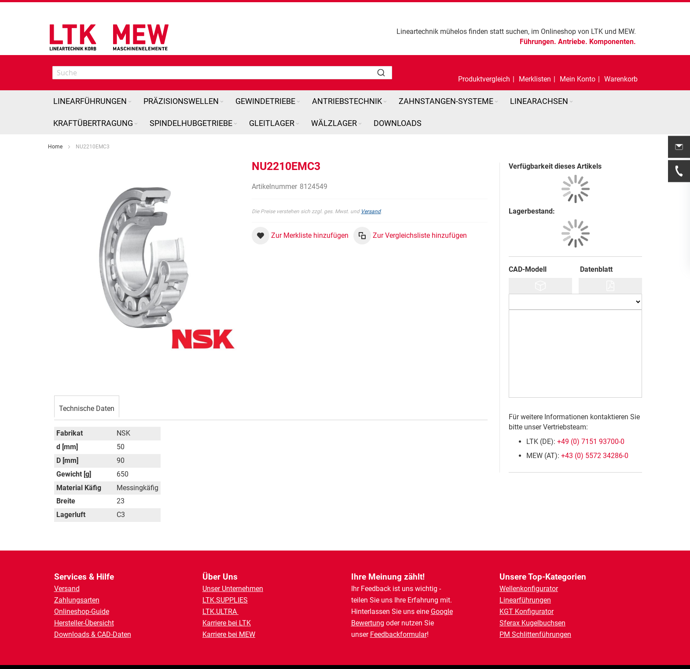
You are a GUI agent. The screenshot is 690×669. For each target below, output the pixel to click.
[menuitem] (93, 101)
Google (442, 611)
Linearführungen (525, 600)
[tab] (86, 407)
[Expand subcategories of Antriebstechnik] (385, 102)
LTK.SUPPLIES (225, 600)
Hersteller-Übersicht (84, 623)
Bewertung (367, 623)
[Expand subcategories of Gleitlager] (297, 124)
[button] (577, 72)
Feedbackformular (398, 634)
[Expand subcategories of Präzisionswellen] (222, 102)
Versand (371, 211)
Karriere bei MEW (228, 634)
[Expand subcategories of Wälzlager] (360, 124)
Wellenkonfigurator (528, 588)
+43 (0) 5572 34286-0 (594, 455)
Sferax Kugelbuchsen (532, 623)
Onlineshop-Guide (81, 611)
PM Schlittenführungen (535, 634)
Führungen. (538, 41)
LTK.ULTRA (220, 611)
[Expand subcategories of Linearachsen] (571, 102)
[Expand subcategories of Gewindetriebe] (298, 102)
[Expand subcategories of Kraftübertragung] (136, 124)
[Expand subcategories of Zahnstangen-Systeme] (496, 102)
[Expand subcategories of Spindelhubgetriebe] (235, 124)
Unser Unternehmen (232, 588)
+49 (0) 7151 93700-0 (590, 441)
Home (55, 147)
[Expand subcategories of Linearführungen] (130, 102)
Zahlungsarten (76, 600)
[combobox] (222, 72)
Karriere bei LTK (226, 623)
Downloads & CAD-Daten (92, 634)
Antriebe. (572, 41)
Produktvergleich (484, 79)
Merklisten (535, 79)
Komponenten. (612, 41)
